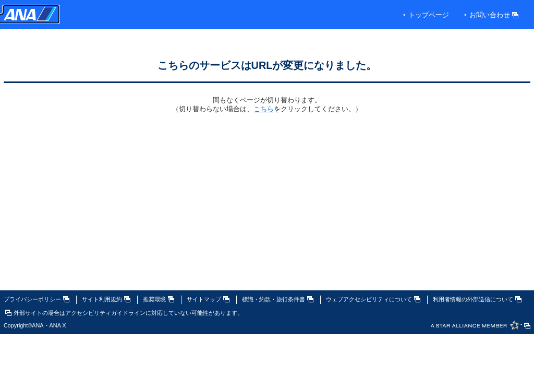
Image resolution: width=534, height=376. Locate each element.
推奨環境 (158, 299)
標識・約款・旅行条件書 (277, 299)
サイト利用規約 (106, 299)
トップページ (428, 15)
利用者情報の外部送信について (477, 299)
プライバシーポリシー (36, 299)
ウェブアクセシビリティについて (373, 299)
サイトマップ (208, 299)
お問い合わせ (493, 15)
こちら (263, 109)
